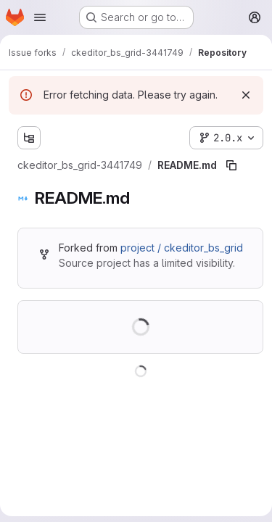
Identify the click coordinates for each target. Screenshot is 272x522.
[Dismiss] (246, 95)
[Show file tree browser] (29, 137)
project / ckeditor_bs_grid (181, 247)
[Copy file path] (231, 165)
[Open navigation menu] (39, 17)
